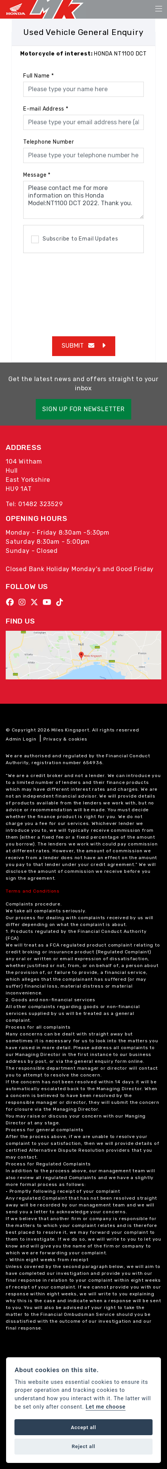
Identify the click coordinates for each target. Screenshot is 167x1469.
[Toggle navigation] (158, 9)
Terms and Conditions (33, 891)
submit (78, 345)
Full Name (38, 76)
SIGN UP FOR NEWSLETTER (83, 409)
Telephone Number (48, 142)
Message (37, 175)
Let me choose (106, 1407)
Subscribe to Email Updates (74, 239)
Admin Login (21, 739)
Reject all (83, 1446)
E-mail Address (45, 109)
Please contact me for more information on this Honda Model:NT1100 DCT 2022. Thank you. (83, 200)
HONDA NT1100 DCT (83, 54)
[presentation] (84, 291)
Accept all (83, 1427)
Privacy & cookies (65, 739)
